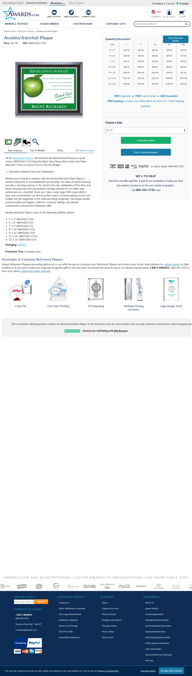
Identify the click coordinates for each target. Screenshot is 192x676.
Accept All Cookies (171, 670)
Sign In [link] (105, 602)
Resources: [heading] (151, 596)
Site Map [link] (149, 660)
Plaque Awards (49, 24)
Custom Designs (82, 24)
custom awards (172, 264)
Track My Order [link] (66, 631)
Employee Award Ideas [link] (155, 631)
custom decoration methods (35, 271)
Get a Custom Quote (175, 39)
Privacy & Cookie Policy (108, 671)
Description (15, 150)
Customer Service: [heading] (71, 596)
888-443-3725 (24, 617)
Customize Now (146, 140)
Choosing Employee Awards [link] (157, 637)
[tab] (15, 150)
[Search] (186, 24)
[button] (13, 3)
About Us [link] (149, 602)
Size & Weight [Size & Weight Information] (37, 150)
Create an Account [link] (110, 608)
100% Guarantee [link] (72, 608)
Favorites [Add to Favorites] (87, 150)
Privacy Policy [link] (108, 631)
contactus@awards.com (26, 630)
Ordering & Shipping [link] (68, 620)
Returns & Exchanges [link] (68, 625)
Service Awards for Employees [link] (158, 654)
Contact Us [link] (64, 602)
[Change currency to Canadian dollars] (159, 12)
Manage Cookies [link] (109, 625)
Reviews (121, 330)
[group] (156, 12)
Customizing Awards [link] (154, 614)
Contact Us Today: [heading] (28, 609)
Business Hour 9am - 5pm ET (29, 624)
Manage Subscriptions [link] (112, 620)
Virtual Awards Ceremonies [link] (157, 643)
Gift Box (22, 244)
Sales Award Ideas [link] (153, 649)
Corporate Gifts (116, 24)
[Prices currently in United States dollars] (153, 12)
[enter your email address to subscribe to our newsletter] (24, 601)
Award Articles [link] (151, 608)
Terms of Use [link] (107, 637)
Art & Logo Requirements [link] (70, 614)
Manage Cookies (148, 671)
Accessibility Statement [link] (69, 637)
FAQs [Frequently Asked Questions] (60, 150)
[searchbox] (162, 24)
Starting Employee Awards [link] (157, 620)
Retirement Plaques (23, 158)
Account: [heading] (107, 596)
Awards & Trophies (16, 24)
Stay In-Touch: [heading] (25, 596)
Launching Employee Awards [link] (158, 625)
